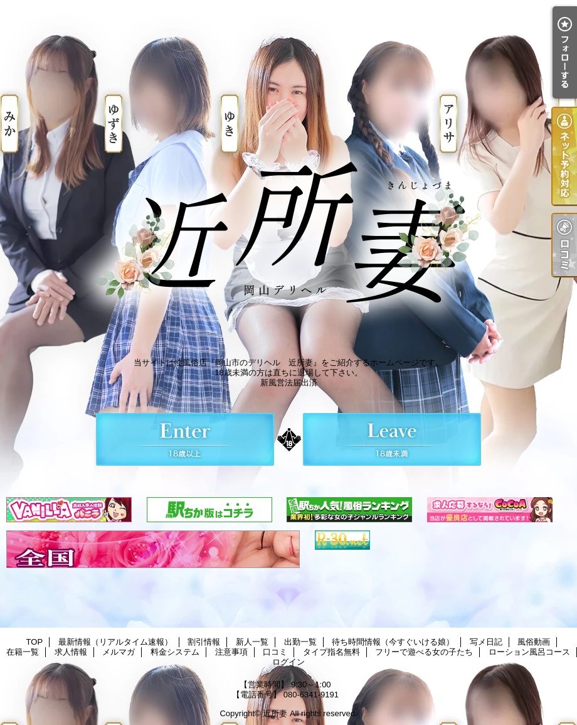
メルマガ (118, 652)
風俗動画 (533, 642)
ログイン (288, 662)
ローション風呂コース (529, 652)
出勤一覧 (300, 642)
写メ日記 (486, 642)
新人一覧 (252, 642)
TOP (34, 642)
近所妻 (275, 713)
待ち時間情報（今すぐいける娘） (393, 642)
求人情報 (71, 652)
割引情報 (204, 642)
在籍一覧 (22, 652)
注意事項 (231, 652)
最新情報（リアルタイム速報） (115, 642)
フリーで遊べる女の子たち (424, 652)
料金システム (175, 652)
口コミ (275, 652)
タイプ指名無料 (331, 652)
